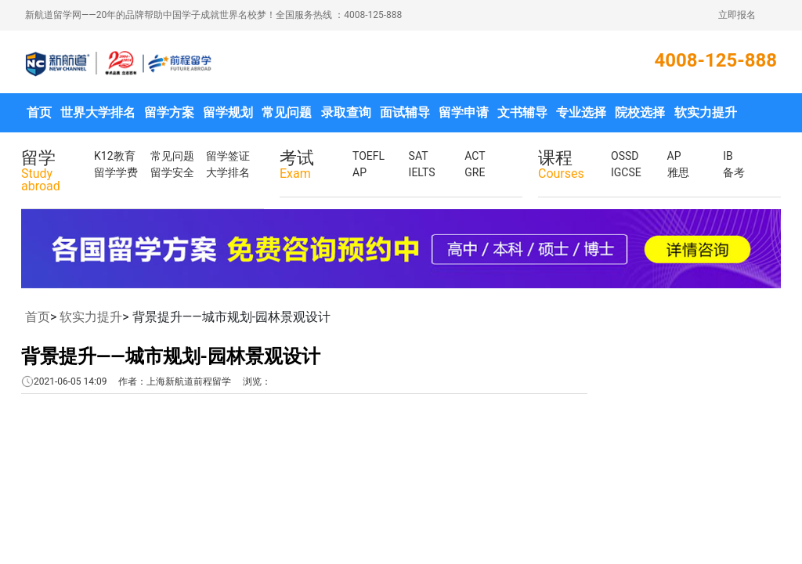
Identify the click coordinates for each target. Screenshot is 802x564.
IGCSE (626, 172)
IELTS (422, 172)
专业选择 (581, 112)
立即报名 (737, 14)
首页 (39, 112)
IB (728, 156)
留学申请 (464, 112)
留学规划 (228, 112)
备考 (734, 172)
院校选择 (640, 112)
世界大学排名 (97, 112)
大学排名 (228, 172)
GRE (474, 172)
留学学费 (116, 172)
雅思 (678, 172)
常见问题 (287, 112)
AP (359, 172)
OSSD (624, 156)
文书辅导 (522, 112)
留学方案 (169, 112)
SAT (418, 156)
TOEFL (368, 156)
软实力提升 (705, 112)
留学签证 (228, 156)
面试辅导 (405, 112)
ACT (474, 156)
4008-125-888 (715, 60)
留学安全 (172, 172)
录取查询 (346, 112)
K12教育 (114, 156)
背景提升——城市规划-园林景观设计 (170, 356)
